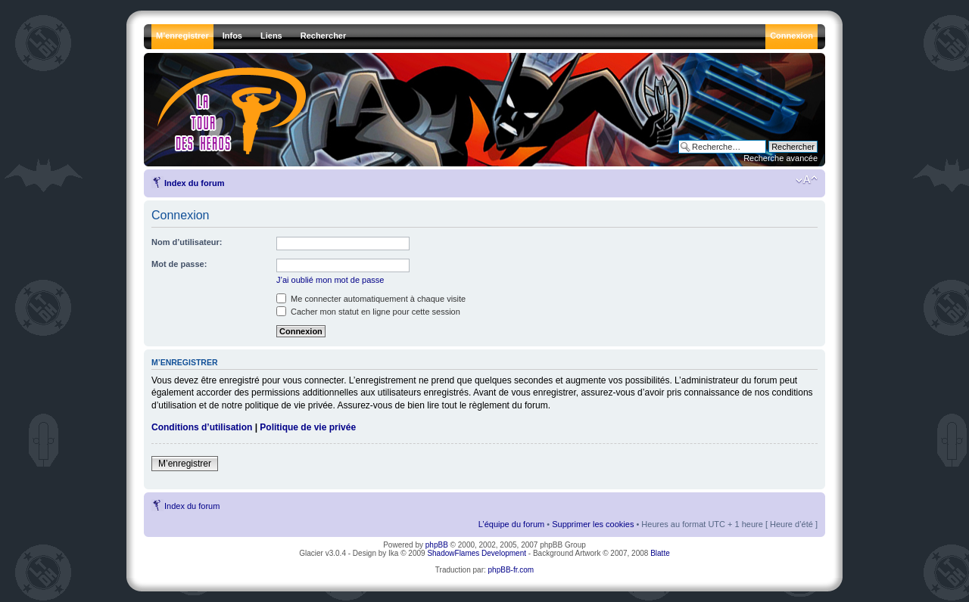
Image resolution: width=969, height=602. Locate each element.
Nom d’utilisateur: (187, 242)
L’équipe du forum (511, 524)
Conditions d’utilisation (201, 427)
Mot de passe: (179, 263)
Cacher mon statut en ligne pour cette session (368, 311)
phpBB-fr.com (511, 570)
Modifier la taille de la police (807, 180)
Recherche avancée (780, 158)
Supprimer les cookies (593, 524)
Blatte (660, 553)
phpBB (436, 545)
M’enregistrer (184, 463)
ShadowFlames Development (476, 553)
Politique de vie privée (308, 427)
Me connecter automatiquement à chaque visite (371, 298)
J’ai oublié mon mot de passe (330, 279)
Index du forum (194, 183)
